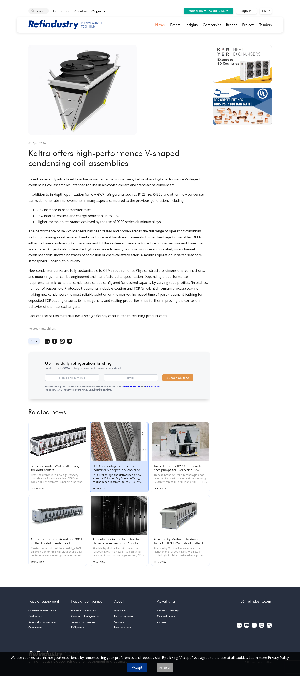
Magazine (98, 11)
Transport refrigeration (83, 621)
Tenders (265, 25)
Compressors (35, 627)
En (264, 11)
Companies (211, 25)
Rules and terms (123, 627)
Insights (191, 25)
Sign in (246, 11)
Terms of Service (131, 386)
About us (81, 11)
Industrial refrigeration (83, 610)
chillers (51, 328)
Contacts (119, 621)
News (160, 25)
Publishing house (123, 616)
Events (175, 25)
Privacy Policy (152, 386)
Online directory (166, 616)
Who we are (121, 610)
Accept (137, 667)
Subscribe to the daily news (208, 11)
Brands (231, 25)
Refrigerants (77, 627)
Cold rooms (35, 616)
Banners (161, 621)
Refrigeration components (42, 621)
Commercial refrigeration (42, 610)
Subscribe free (177, 378)
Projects (248, 25)
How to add (61, 11)
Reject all (165, 668)
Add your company (167, 610)
